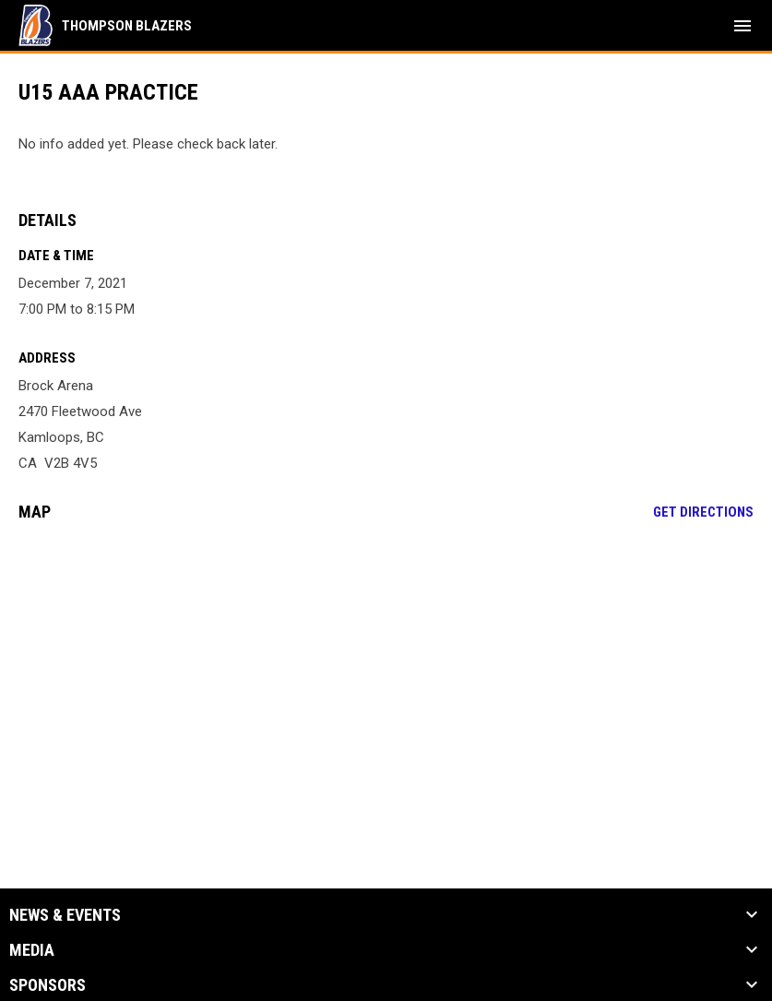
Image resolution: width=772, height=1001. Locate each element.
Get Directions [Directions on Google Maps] (703, 512)
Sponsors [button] (47, 985)
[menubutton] (742, 26)
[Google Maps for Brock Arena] (386, 677)
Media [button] (31, 950)
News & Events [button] (65, 915)
